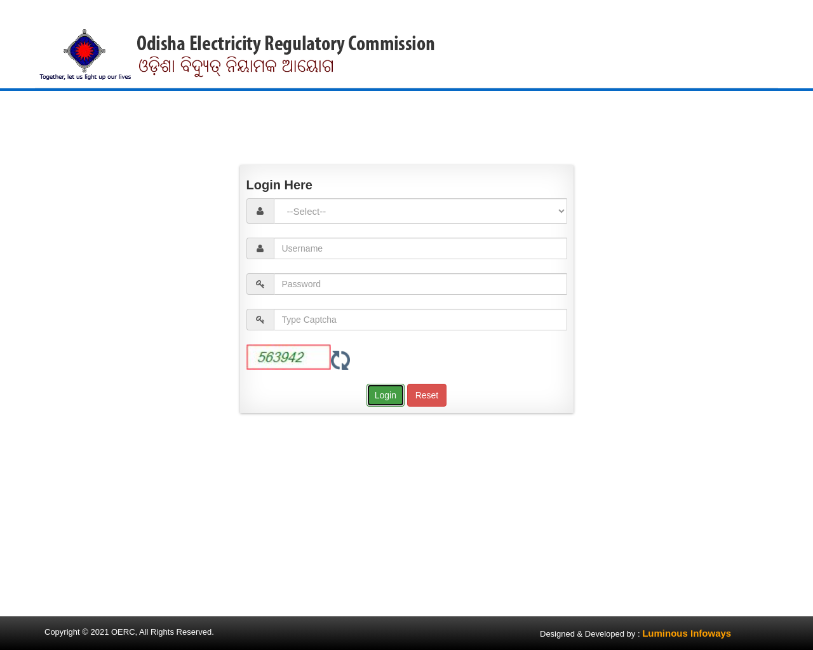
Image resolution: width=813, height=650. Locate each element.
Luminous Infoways (686, 633)
